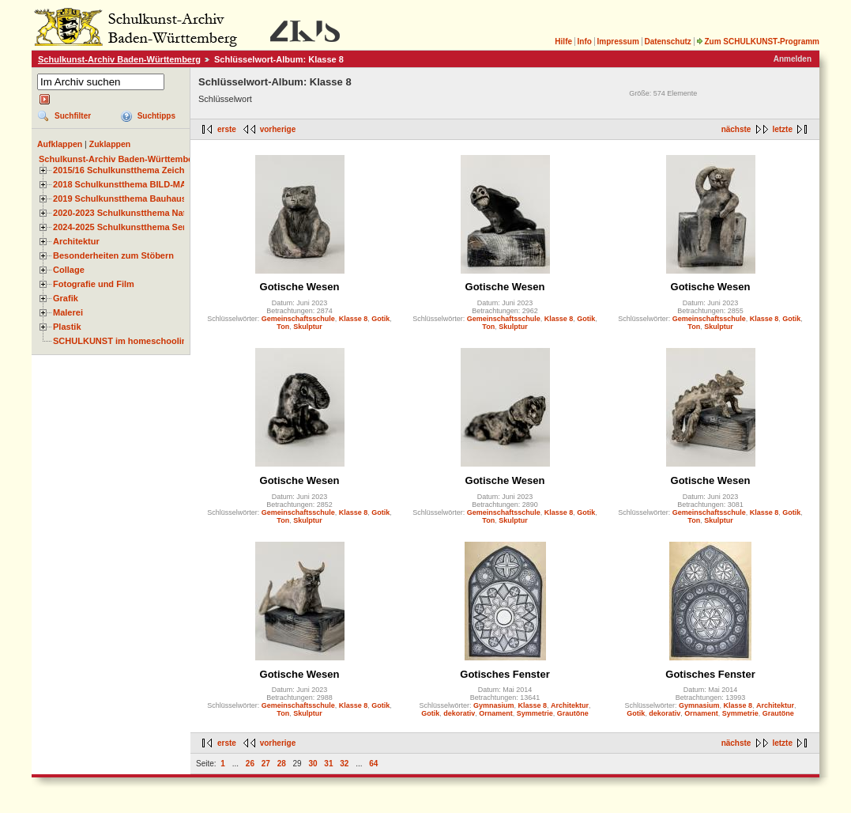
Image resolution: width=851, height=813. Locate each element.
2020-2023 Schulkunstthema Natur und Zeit (142, 212)
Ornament (496, 713)
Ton (283, 327)
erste (226, 129)
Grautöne (573, 713)
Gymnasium (493, 705)
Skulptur (307, 327)
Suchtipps (156, 116)
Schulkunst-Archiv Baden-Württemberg (119, 59)
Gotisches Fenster (504, 674)
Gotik (380, 319)
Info (585, 41)
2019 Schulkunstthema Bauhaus (119, 198)
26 (250, 763)
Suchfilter (73, 116)
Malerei (68, 312)
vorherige (278, 129)
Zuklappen (110, 144)
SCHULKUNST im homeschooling (122, 341)
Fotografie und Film (93, 284)
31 (328, 763)
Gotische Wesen (300, 287)
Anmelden (792, 59)
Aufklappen (59, 144)
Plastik (67, 326)
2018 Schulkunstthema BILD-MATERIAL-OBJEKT (154, 184)
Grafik (65, 298)
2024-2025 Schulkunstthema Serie (123, 227)
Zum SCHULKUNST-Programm (757, 41)
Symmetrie (535, 713)
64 (373, 763)
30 (312, 763)
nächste (736, 129)
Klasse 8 (353, 319)
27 (266, 763)
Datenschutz (667, 41)
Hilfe (563, 41)
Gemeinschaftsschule (298, 319)
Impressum (617, 41)
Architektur (76, 241)
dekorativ (459, 713)
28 (281, 763)
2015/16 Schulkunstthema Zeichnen (126, 170)
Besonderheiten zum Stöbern (113, 255)
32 (344, 763)
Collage (69, 269)
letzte (782, 129)
